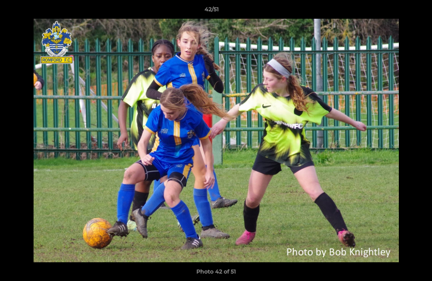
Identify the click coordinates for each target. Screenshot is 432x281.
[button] (399, 11)
